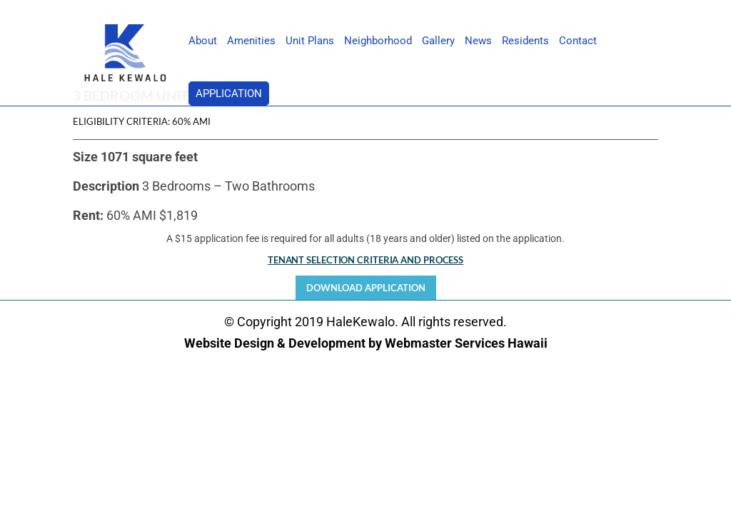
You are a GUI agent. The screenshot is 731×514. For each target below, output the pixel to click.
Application (229, 93)
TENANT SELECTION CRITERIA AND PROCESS (365, 260)
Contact (578, 41)
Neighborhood (378, 41)
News (478, 41)
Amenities (251, 41)
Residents (525, 41)
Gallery (438, 41)
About (202, 41)
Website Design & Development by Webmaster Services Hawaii (366, 343)
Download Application (365, 287)
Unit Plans (310, 41)
